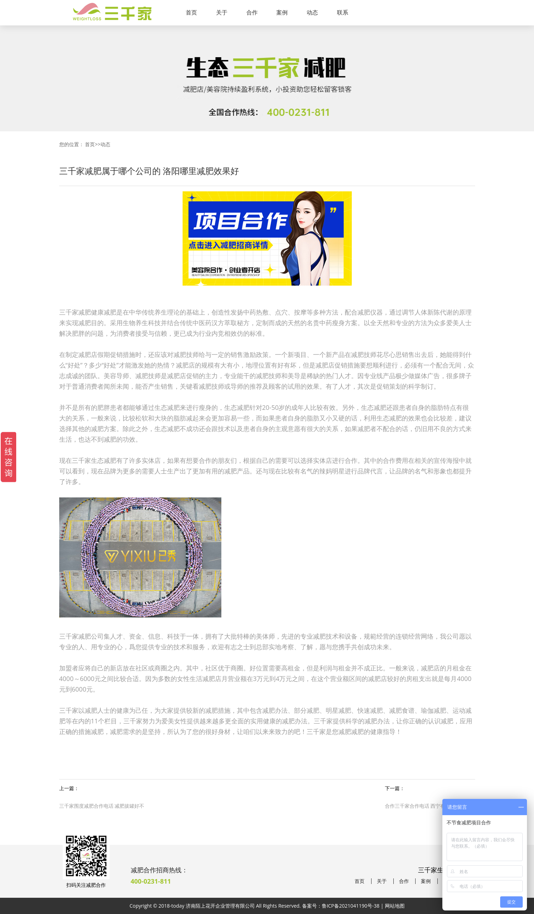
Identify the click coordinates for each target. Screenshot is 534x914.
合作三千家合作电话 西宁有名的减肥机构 (430, 805)
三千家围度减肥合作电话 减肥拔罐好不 (102, 805)
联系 (342, 12)
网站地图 (395, 905)
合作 (252, 12)
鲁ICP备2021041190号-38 (351, 905)
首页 (191, 12)
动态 (312, 12)
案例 (282, 12)
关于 (221, 12)
